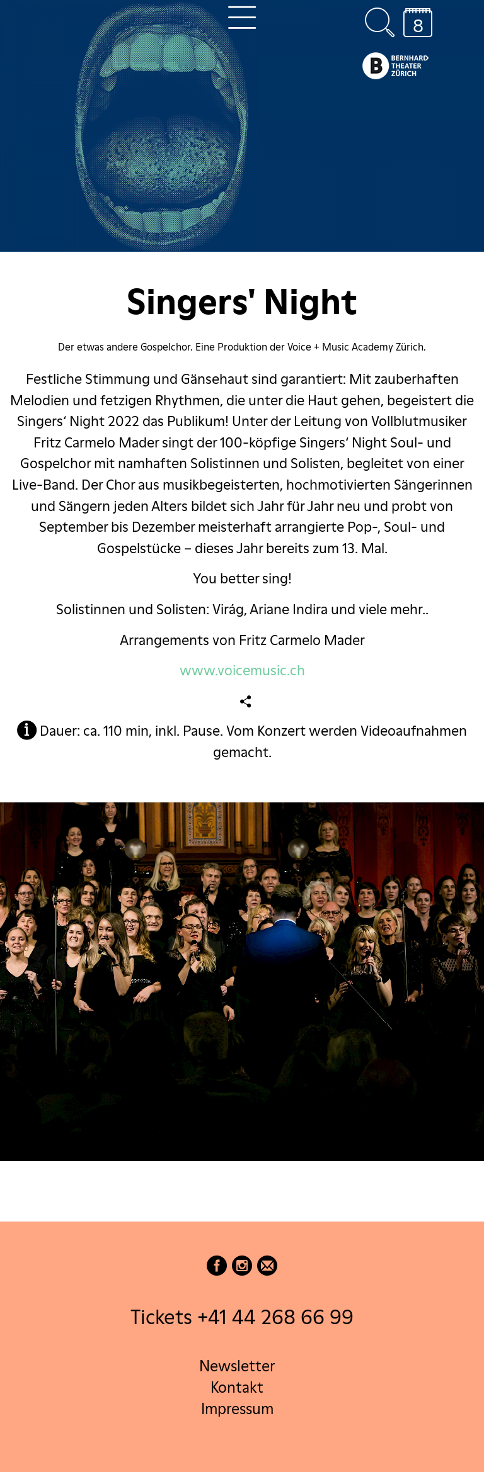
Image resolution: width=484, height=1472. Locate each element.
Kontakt (236, 1387)
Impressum (237, 1409)
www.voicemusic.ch (242, 670)
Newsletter (237, 1366)
